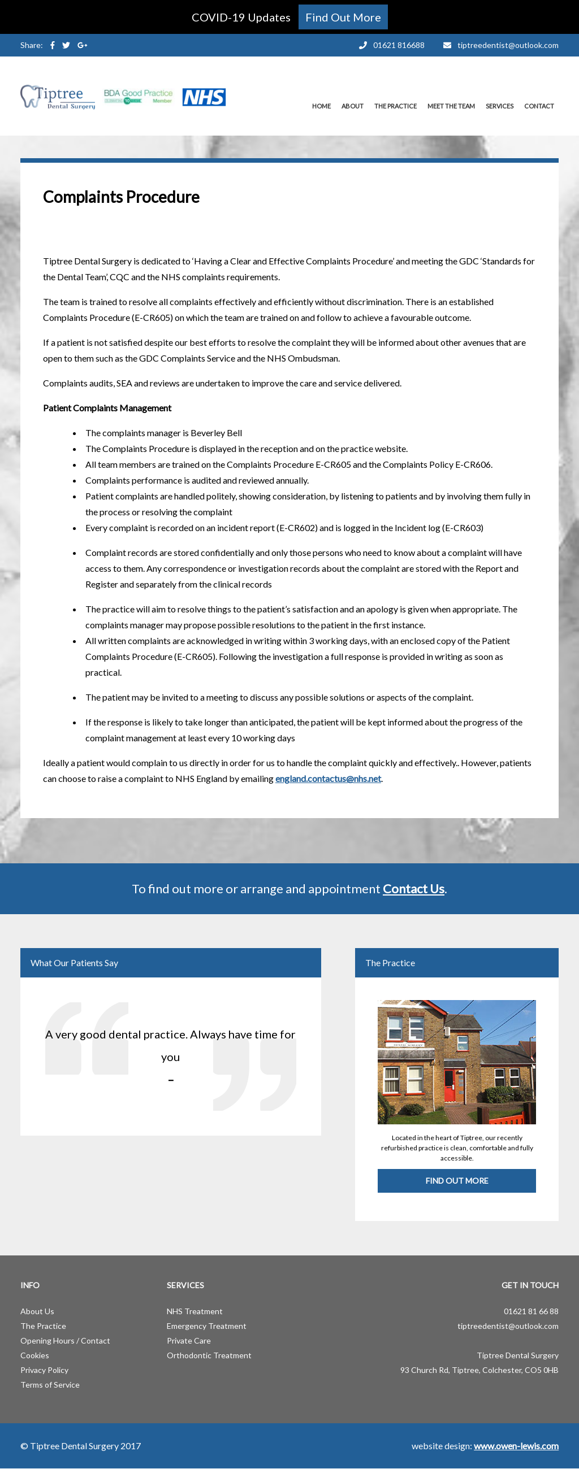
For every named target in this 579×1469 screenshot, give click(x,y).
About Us (37, 1311)
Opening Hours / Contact (65, 1340)
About (353, 106)
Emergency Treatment (207, 1326)
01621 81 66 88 (531, 1311)
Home (321, 106)
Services (499, 106)
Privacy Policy (44, 1370)
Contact (539, 106)
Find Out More (457, 1180)
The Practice (395, 106)
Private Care (189, 1340)
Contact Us (413, 888)
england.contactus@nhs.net (328, 778)
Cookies (34, 1355)
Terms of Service (50, 1384)
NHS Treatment (195, 1311)
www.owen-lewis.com (516, 1445)
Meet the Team (451, 106)
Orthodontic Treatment (209, 1355)
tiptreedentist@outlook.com (508, 1326)
